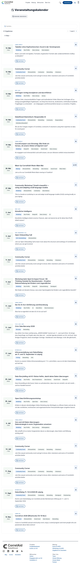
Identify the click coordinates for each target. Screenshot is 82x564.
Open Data (35, 401)
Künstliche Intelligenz (23, 211)
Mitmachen (40, 2)
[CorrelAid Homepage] (13, 546)
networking (50, 72)
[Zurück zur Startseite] (7, 2)
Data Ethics (39, 308)
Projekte (28, 2)
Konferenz (18, 519)
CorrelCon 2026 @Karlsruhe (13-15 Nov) (30, 516)
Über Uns (47, 2)
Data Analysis (45, 50)
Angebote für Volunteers (59, 550)
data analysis (34, 149)
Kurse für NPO (56, 546)
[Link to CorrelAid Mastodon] (17, 551)
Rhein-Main (63, 168)
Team (54, 556)
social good (44, 149)
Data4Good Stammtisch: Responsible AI (30, 117)
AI (49, 214)
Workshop (18, 50)
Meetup (18, 168)
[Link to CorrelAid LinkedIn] (8, 551)
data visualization (37, 379)
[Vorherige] (68, 31)
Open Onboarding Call (23, 235)
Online (31, 556)
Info (32, 357)
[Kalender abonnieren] (19, 16)
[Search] (60, 2)
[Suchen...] (40, 26)
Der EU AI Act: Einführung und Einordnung (31, 305)
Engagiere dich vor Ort (36, 558)
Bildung (33, 2)
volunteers (58, 72)
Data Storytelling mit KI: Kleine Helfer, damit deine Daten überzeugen (42, 376)
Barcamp (18, 329)
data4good (53, 286)
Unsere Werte (56, 560)
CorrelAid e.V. (33, 560)
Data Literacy (35, 50)
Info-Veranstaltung (21, 238)
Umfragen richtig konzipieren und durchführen (33, 93)
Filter (7, 35)
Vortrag (18, 357)
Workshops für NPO (58, 548)
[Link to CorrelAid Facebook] (13, 551)
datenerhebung (44, 286)
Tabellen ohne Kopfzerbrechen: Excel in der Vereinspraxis (37, 47)
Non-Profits (27, 50)
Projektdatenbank (35, 546)
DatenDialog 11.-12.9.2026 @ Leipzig (29, 492)
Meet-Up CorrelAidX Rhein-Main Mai (29, 166)
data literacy (53, 149)
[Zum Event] (20, 61)
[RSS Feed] (22, 551)
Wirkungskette (45, 427)
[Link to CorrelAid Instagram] (4, 551)
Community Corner (22, 69)
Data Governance (49, 308)
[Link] (67, 2)
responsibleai (59, 120)
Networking (26, 329)
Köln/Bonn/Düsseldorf (21, 123)
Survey (43, 95)
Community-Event (20, 72)
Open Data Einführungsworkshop (28, 398)
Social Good (37, 519)
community (41, 72)
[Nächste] (76, 31)
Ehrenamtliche (32, 72)
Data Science (46, 519)
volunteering (67, 495)
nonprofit (26, 149)
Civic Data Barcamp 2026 (25, 326)
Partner (54, 562)
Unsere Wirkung (56, 558)
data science (44, 168)
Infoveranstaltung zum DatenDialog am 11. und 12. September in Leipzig (29, 353)
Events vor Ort (34, 548)
